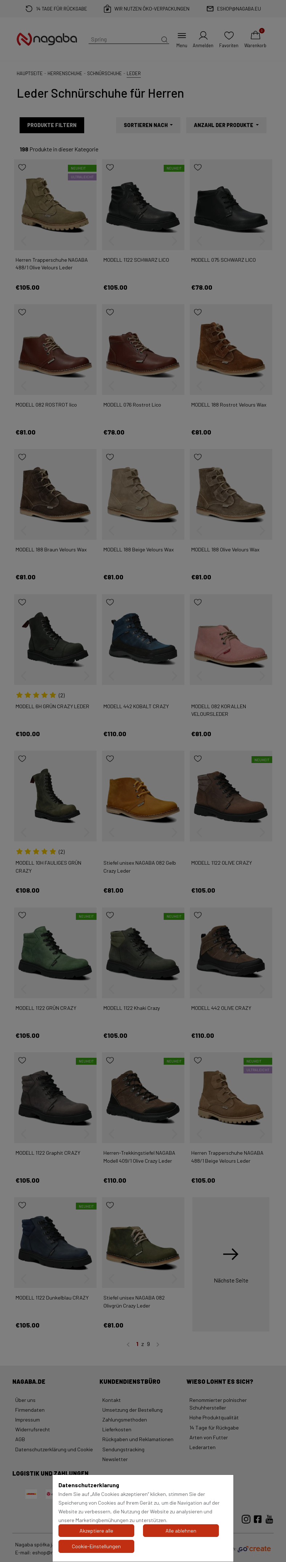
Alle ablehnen (181, 1531)
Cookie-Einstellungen (96, 1546)
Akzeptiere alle (96, 1531)
